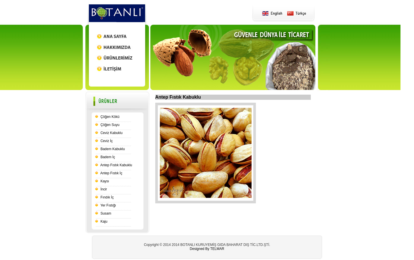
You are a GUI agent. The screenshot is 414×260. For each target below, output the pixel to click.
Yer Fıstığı (107, 205)
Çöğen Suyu (109, 125)
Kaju (103, 221)
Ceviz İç (106, 141)
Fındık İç (106, 197)
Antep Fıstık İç (110, 173)
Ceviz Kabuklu (110, 133)
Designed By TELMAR (207, 249)
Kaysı (104, 181)
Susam (105, 213)
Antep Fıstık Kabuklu (115, 165)
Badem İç (107, 157)
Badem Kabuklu (112, 149)
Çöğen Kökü (109, 117)
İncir (103, 189)
